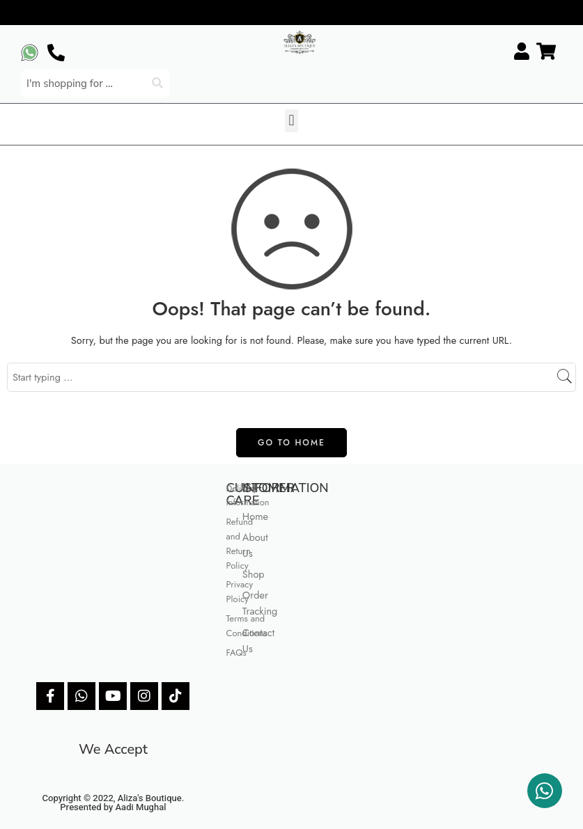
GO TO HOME (291, 442)
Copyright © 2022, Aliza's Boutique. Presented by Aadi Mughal (113, 802)
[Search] (159, 83)
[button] (291, 120)
